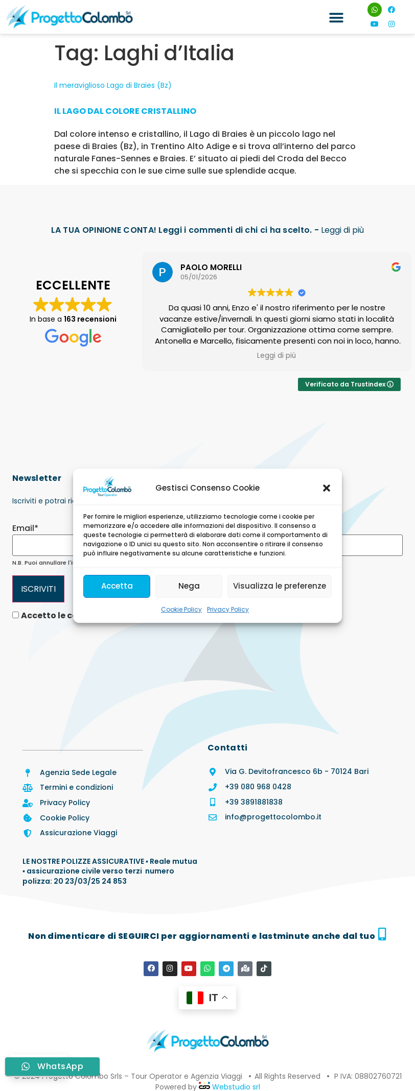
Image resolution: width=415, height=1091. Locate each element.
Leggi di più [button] (280, 355)
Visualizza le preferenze (279, 585)
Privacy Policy (228, 609)
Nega (189, 585)
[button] (326, 488)
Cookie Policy (181, 609)
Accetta (117, 585)
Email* (25, 528)
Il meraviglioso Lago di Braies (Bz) (113, 85)
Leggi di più (342, 230)
